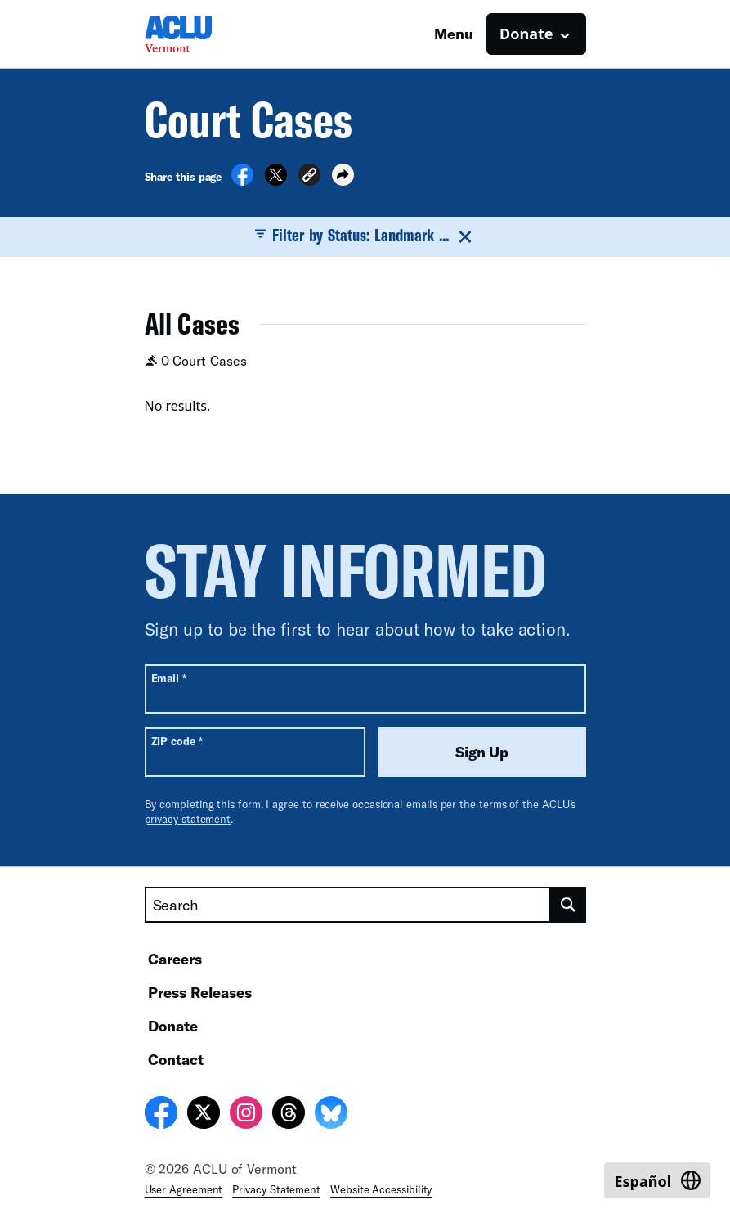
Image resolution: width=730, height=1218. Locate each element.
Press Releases (200, 992)
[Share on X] (276, 181)
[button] (309, 177)
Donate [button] (526, 33)
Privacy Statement (276, 1189)
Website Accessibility (381, 1189)
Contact (176, 1059)
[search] (568, 905)
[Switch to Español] (657, 1180)
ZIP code (177, 741)
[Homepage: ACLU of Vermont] (202, 34)
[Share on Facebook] (242, 181)
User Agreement (184, 1189)
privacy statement (188, 818)
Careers (175, 959)
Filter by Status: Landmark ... (365, 235)
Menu (453, 34)
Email (168, 678)
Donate (173, 1026)
